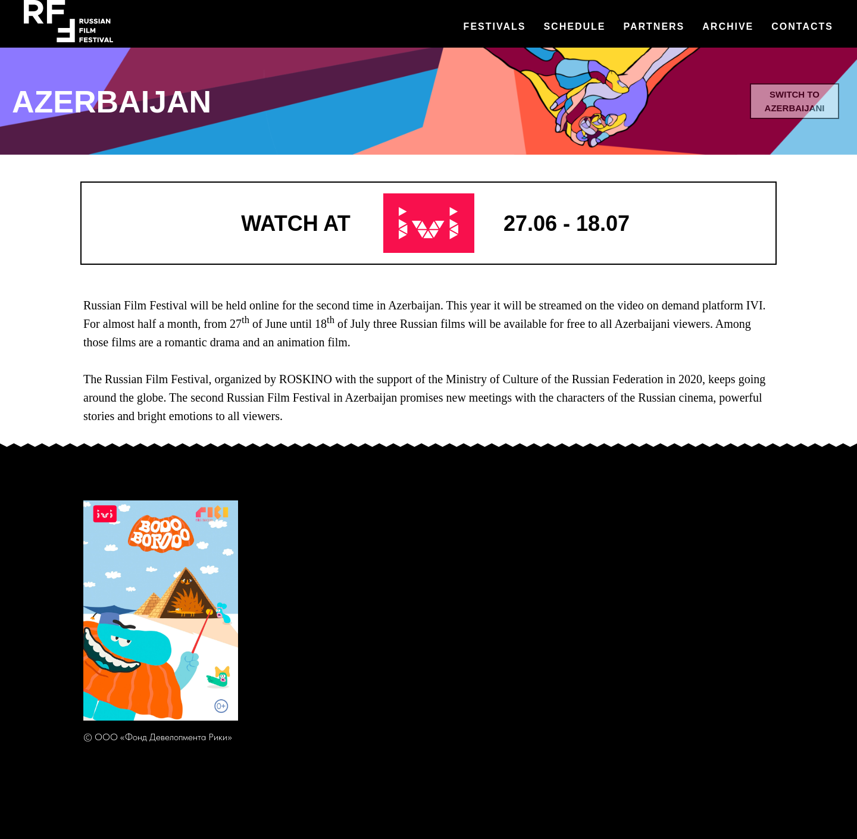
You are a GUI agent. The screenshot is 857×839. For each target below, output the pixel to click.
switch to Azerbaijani (795, 101)
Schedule (574, 26)
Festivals (495, 26)
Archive (727, 26)
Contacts (802, 26)
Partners (653, 26)
